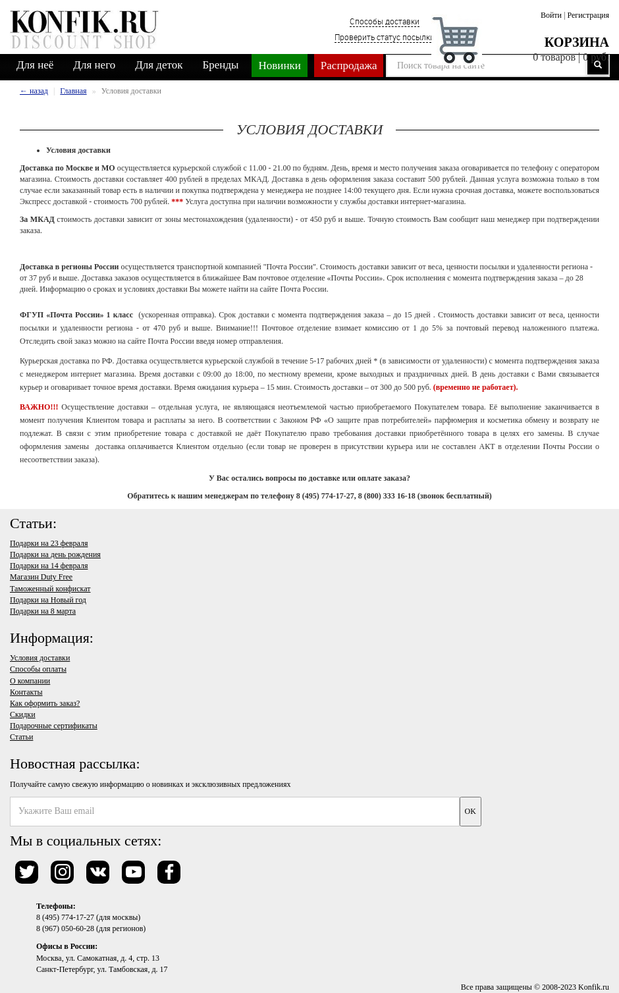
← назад (34, 90)
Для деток (158, 65)
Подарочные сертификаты (53, 725)
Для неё (34, 65)
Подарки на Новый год (48, 599)
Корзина (577, 42)
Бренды (221, 65)
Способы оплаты (38, 669)
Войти (551, 15)
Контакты (26, 692)
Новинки (279, 65)
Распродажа (349, 65)
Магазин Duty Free (41, 576)
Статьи (21, 736)
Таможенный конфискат (50, 588)
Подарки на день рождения (55, 554)
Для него (94, 65)
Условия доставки (40, 657)
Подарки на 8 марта (43, 611)
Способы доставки (384, 21)
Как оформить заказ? (45, 703)
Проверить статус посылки (385, 37)
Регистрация (588, 15)
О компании (30, 680)
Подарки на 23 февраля (49, 543)
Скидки (23, 714)
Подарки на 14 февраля (49, 565)
